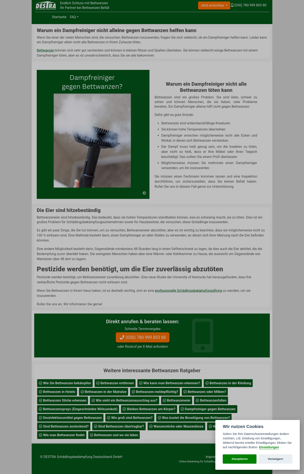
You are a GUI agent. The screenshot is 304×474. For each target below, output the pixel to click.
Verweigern (275, 458)
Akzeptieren (240, 458)
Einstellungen (269, 447)
